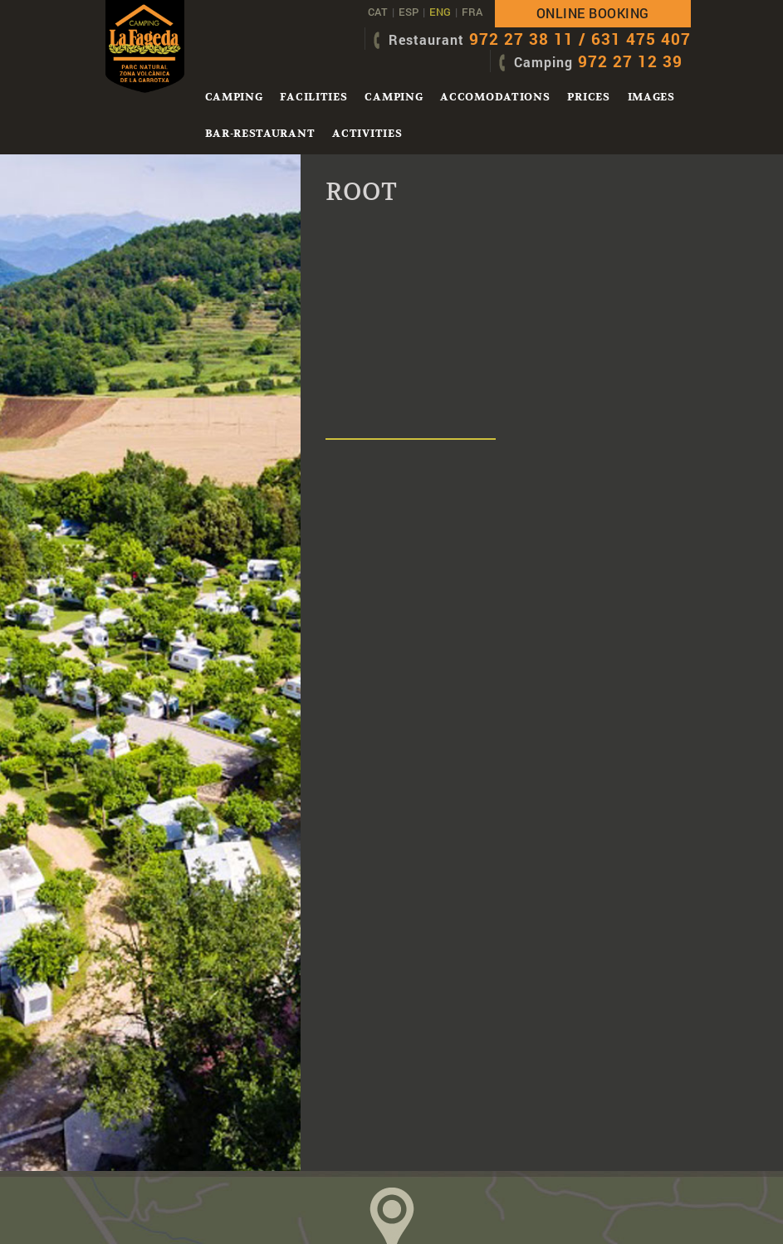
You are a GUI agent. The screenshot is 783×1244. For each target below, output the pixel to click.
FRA (472, 11)
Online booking (592, 13)
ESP (408, 11)
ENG (440, 11)
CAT (378, 11)
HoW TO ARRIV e (392, 1169)
